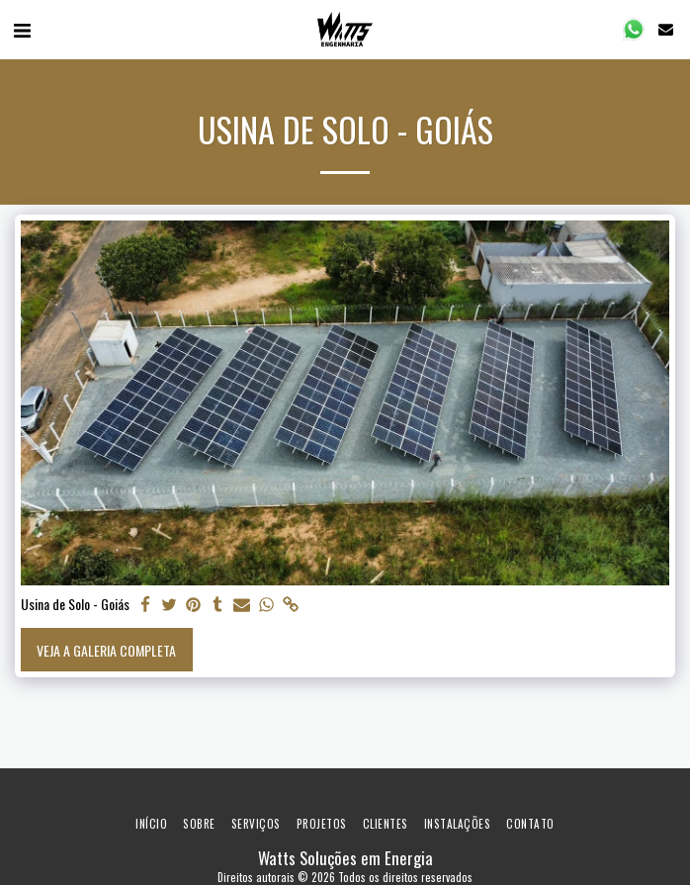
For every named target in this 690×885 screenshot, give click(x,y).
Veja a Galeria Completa (106, 650)
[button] (22, 28)
